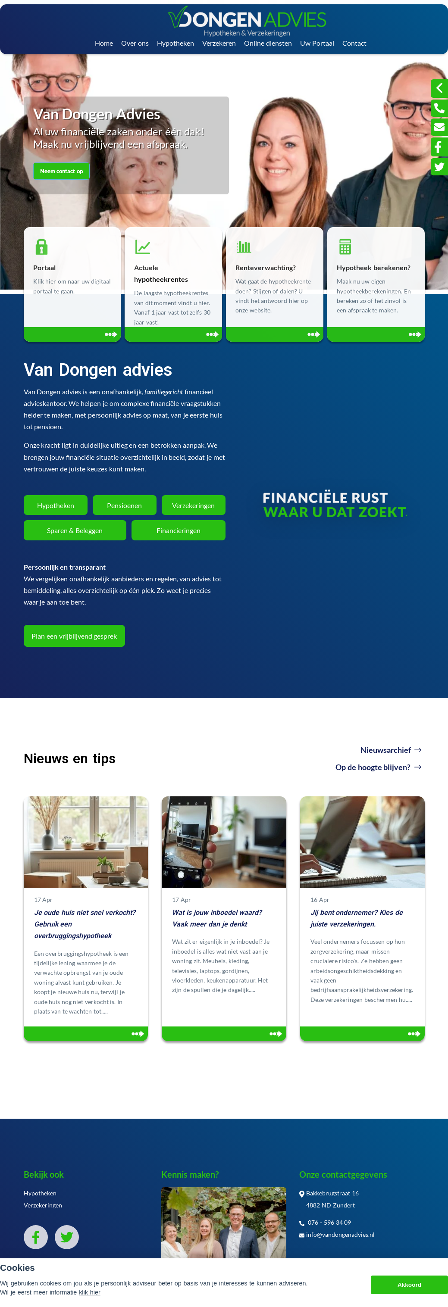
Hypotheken (175, 43)
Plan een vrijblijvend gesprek (74, 636)
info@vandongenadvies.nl (337, 1235)
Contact (354, 43)
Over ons (135, 43)
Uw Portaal (317, 43)
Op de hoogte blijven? (378, 767)
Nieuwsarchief (390, 749)
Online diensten (268, 43)
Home (104, 43)
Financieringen (179, 530)
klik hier (89, 1292)
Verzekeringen (193, 505)
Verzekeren (219, 43)
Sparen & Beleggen (75, 530)
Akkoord (409, 1285)
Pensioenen (124, 505)
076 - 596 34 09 (325, 1223)
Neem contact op (61, 171)
